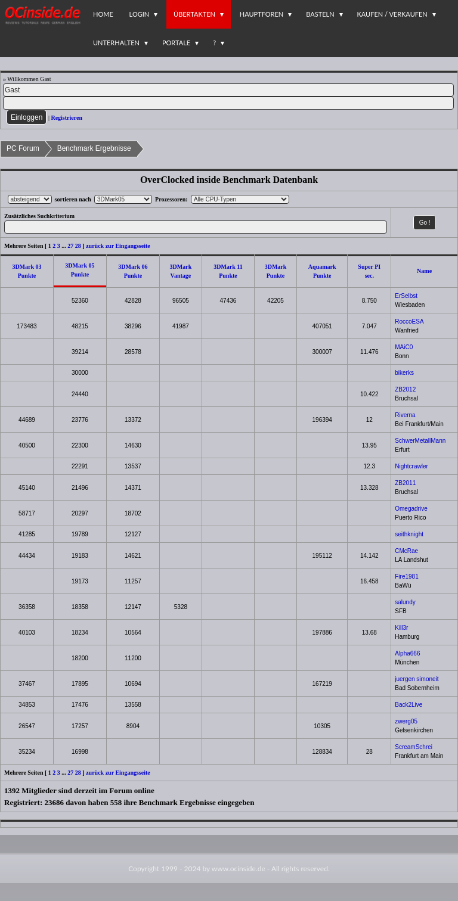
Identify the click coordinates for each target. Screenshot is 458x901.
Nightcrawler (411, 466)
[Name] (228, 90)
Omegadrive (411, 508)
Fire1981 (406, 576)
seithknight (409, 534)
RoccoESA (409, 321)
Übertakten (194, 14)
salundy (405, 602)
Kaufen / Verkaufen (392, 14)
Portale (176, 42)
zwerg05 (406, 721)
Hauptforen (261, 14)
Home (103, 14)
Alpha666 (407, 653)
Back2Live (408, 704)
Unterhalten (116, 42)
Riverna (405, 415)
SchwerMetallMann (420, 440)
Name (424, 271)
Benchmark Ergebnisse (94, 148)
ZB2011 (405, 483)
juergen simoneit (416, 679)
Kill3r (401, 628)
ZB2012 (405, 389)
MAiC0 (404, 347)
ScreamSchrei (413, 747)
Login (139, 14)
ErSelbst (406, 296)
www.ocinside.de (238, 868)
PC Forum (23, 148)
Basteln (320, 14)
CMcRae (406, 551)
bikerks (404, 372)
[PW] (228, 103)
